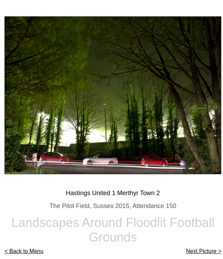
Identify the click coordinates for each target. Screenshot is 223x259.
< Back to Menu (24, 251)
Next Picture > (203, 251)
